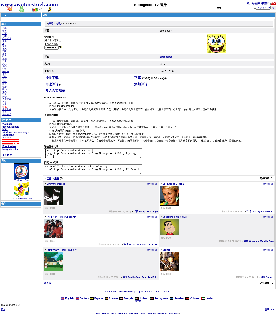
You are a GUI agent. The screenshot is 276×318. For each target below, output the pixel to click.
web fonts (174, 317)
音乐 (4, 86)
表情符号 (6, 99)
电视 (4, 107)
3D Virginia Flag (21, 180)
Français (126, 301)
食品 (4, 66)
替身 (3, 313)
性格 (4, 51)
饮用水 (5, 61)
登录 (273, 3)
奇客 (4, 74)
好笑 (4, 69)
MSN (5, 129)
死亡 (4, 56)
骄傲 (4, 94)
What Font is (102, 317)
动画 (4, 31)
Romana (111, 301)
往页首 (47, 286)
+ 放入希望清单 (152, 187)
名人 (4, 48)
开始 (50, 23)
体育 (4, 102)
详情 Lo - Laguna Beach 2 (260, 215)
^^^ (272, 313)
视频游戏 (6, 109)
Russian (177, 301)
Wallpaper (7, 124)
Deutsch (82, 301)
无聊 (4, 97)
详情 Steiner (267, 281)
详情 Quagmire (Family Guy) (259, 245)
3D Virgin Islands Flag (21, 198)
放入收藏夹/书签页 (258, 3)
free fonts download (157, 317)
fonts (113, 317)
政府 (4, 79)
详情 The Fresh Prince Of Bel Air (140, 248)
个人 (4, 91)
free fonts (122, 317)
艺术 (4, 36)
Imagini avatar (10, 149)
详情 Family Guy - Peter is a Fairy (140, 281)
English (67, 301)
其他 (4, 89)
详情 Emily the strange (146, 215)
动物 (4, 28)
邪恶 (4, 64)
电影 (4, 84)
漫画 (4, 46)
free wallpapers (10, 126)
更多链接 (7, 154)
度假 (4, 81)
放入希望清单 (55, 91)
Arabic (207, 301)
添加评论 (141, 84)
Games (5, 71)
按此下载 (52, 78)
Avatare (6, 137)
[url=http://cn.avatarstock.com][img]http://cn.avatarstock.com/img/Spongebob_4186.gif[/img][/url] (98, 154)
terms (138, 304)
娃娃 (4, 59)
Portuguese (159, 301)
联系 (267, 313)
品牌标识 (6, 38)
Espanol (96, 301)
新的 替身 (6, 114)
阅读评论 (52, 84)
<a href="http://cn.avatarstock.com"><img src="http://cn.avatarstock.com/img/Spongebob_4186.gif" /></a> (98, 172)
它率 (137, 78)
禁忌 (4, 104)
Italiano (141, 301)
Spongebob (166, 56)
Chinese (192, 301)
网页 (4, 112)
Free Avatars (9, 146)
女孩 (4, 76)
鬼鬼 (4, 41)
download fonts (137, 317)
